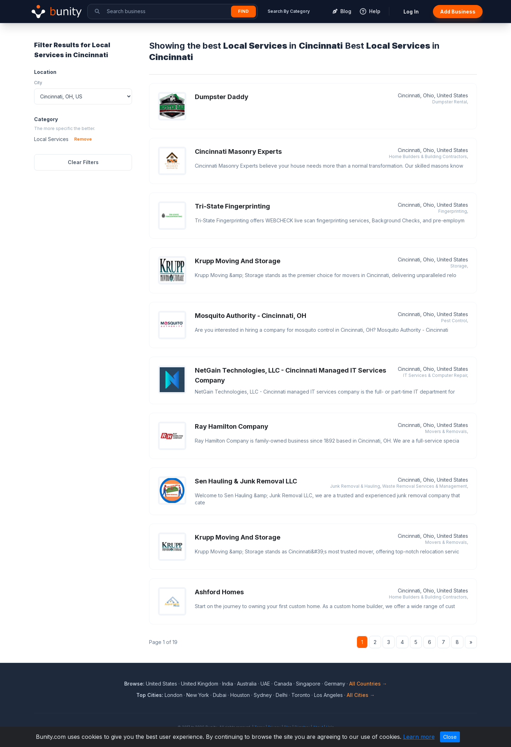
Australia (247, 684)
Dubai (219, 695)
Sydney (263, 695)
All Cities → (361, 695)
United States (161, 684)
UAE (265, 684)
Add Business (458, 12)
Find (243, 11)
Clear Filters (83, 162)
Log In (411, 12)
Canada (283, 684)
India (227, 684)
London (173, 695)
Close (450, 737)
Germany (334, 684)
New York (197, 695)
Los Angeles (328, 695)
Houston (240, 695)
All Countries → (368, 684)
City (38, 82)
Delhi (281, 695)
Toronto (300, 695)
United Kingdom (199, 684)
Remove (83, 139)
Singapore (308, 684)
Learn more (419, 736)
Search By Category (289, 11)
